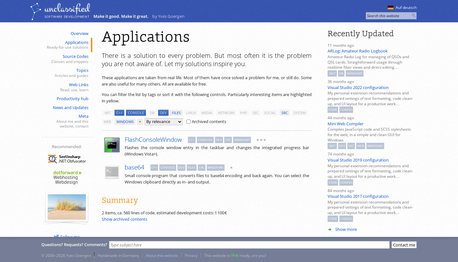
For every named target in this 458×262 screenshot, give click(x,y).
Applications (66, 45)
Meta (66, 121)
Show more (346, 229)
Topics (66, 73)
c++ (119, 112)
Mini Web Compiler (346, 124)
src (284, 112)
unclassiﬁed (67, 9)
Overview (79, 33)
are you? (259, 255)
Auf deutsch (402, 7)
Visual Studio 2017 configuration (358, 196)
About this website (162, 255)
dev (163, 112)
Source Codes (66, 59)
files (176, 112)
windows (125, 121)
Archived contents (206, 121)
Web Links (66, 87)
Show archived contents (124, 219)
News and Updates (70, 107)
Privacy (191, 255)
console (136, 112)
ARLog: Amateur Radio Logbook (358, 51)
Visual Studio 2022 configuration (358, 87)
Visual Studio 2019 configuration (358, 160)
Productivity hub (72, 98)
